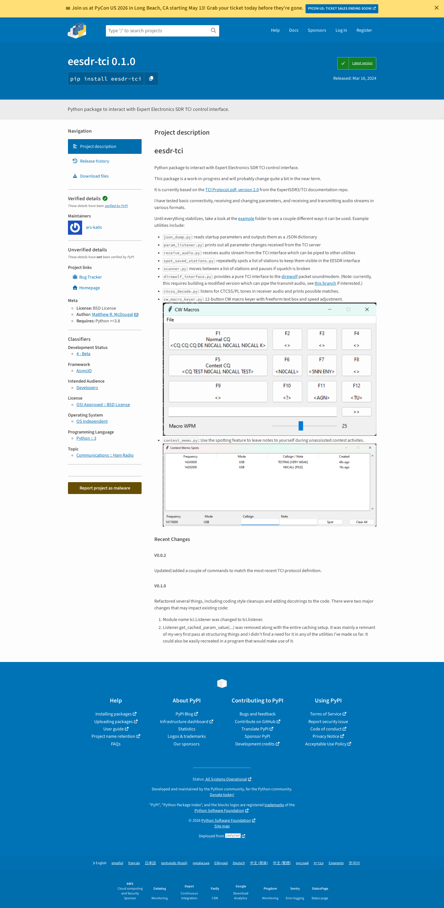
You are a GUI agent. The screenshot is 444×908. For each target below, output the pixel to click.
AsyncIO (84, 371)
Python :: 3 (86, 438)
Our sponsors (187, 744)
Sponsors (317, 30)
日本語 (150, 863)
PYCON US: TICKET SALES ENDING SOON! (340, 8)
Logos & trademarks (187, 736)
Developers (87, 388)
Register (364, 30)
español (117, 863)
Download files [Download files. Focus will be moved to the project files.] (90, 176)
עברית (319, 863)
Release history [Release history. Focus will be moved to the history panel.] (90, 161)
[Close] (437, 8)
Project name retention (113, 736)
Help (275, 30)
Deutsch (239, 863)
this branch (325, 283)
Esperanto (336, 863)
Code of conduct (325, 729)
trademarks (274, 805)
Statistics (186, 729)
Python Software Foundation (219, 811)
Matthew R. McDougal (112, 314)
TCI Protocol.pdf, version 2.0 (232, 190)
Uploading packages (113, 722)
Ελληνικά (221, 863)
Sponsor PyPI (257, 736)
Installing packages (113, 714)
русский (302, 863)
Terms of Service (325, 714)
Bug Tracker (87, 277)
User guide (113, 729)
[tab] (105, 146)
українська (201, 863)
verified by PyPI (116, 205)
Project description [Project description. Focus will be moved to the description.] (94, 146)
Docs (293, 30)
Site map (222, 826)
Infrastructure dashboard (184, 722)
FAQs (116, 744)
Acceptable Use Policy (325, 744)
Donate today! (222, 795)
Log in (341, 30)
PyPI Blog (184, 714)
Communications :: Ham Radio (105, 455)
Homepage (86, 288)
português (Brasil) (174, 863)
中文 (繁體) (282, 863)
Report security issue (328, 722)
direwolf (289, 276)
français (134, 863)
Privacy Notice (326, 736)
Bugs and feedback (258, 714)
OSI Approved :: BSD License (103, 405)
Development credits (255, 744)
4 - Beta (83, 354)
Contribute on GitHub (255, 722)
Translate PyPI (255, 729)
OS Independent (92, 421)
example (246, 218)
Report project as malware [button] (105, 488)
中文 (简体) (259, 863)
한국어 (354, 863)
